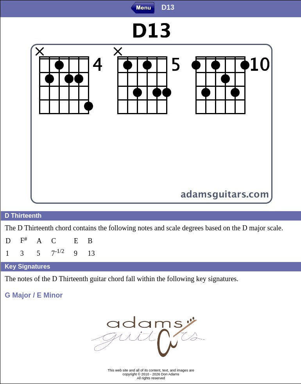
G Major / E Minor (34, 295)
